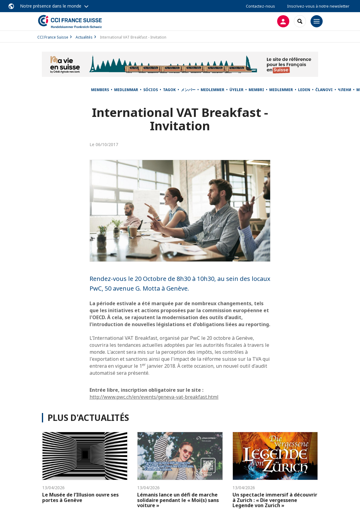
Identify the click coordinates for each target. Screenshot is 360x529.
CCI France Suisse (52, 37)
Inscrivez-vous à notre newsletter (318, 6)
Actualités (84, 37)
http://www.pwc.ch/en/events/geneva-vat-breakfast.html (154, 397)
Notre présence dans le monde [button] (50, 6)
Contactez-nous (260, 6)
